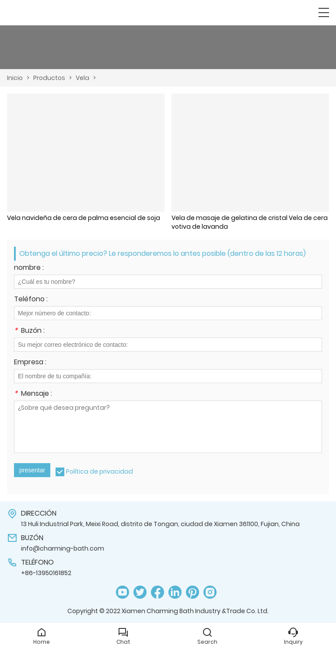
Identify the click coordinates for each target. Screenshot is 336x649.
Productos (49, 77)
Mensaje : (33, 394)
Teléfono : (31, 300)
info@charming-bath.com (62, 548)
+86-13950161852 (46, 573)
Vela (82, 77)
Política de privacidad (99, 471)
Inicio (15, 77)
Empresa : (30, 363)
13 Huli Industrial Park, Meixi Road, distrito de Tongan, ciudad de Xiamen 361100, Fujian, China (160, 524)
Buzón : (29, 331)
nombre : (29, 268)
